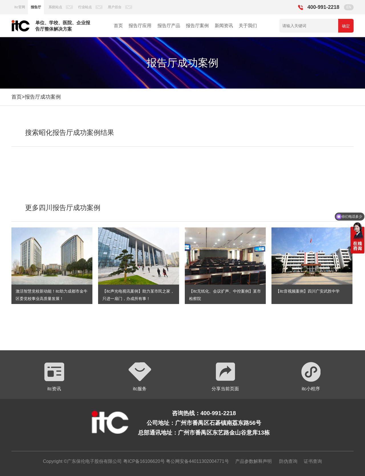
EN (348, 7)
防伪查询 (288, 461)
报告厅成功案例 (43, 97)
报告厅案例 (197, 25)
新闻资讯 (224, 25)
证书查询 (313, 461)
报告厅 (36, 7)
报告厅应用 (140, 25)
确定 (346, 26)
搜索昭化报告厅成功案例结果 (69, 132)
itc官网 (19, 7)
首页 (118, 25)
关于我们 (248, 25)
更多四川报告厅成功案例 (62, 207)
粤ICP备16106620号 (143, 461)
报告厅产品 (168, 25)
